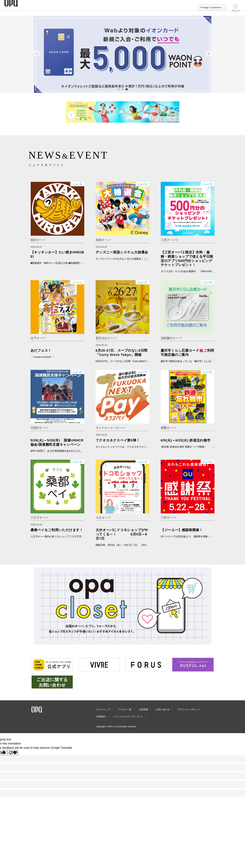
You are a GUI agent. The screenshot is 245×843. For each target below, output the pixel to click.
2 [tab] (122, 89)
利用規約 (101, 716)
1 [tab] (119, 89)
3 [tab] (126, 89)
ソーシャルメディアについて (128, 716)
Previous (37, 54)
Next (208, 54)
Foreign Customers (210, 7)
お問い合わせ (163, 709)
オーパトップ (103, 709)
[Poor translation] (13, 752)
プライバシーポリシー (188, 709)
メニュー (235, 10)
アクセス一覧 (124, 709)
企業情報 (143, 709)
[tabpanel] (122, 54)
